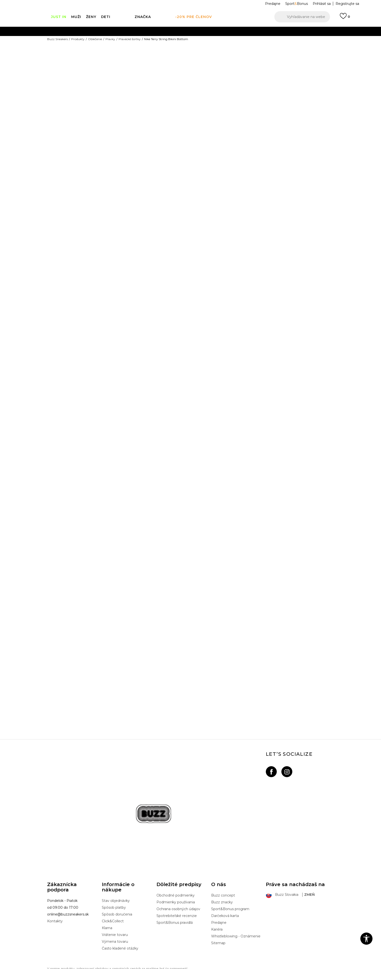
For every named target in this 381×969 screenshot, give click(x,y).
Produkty (78, 39)
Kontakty (55, 893)
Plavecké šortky (130, 39)
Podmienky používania (175, 874)
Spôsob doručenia (117, 886)
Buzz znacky (222, 874)
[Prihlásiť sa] (345, 18)
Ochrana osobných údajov (178, 881)
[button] (302, 16)
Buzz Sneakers (57, 39)
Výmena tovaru (115, 913)
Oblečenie (95, 39)
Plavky (110, 39)
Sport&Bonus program (230, 881)
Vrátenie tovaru (115, 906)
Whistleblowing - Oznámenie (235, 908)
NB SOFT (130, 966)
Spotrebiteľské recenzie (176, 887)
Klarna (107, 900)
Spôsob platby (114, 879)
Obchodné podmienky (175, 867)
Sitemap (218, 915)
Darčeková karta (225, 887)
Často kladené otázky (120, 920)
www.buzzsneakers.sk (88, 966)
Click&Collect (113, 893)
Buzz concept (223, 867)
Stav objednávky (116, 872)
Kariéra (217, 901)
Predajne (218, 894)
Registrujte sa (347, 3)
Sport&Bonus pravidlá (174, 894)
